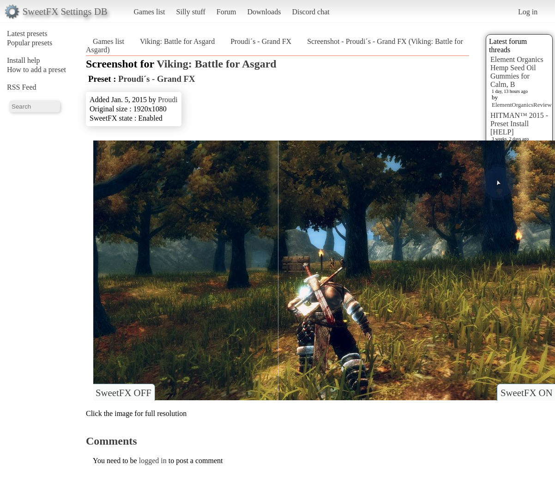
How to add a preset (36, 69)
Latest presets (27, 33)
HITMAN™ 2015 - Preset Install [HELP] (519, 123)
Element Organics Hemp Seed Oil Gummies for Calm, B (516, 71)
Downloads (264, 12)
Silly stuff (190, 12)
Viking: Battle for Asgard (177, 41)
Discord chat (310, 12)
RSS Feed (21, 87)
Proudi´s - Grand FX (260, 41)
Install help (23, 60)
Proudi (168, 100)
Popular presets (29, 43)
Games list (149, 12)
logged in (153, 461)
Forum (226, 12)
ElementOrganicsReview (522, 104)
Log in (527, 12)
